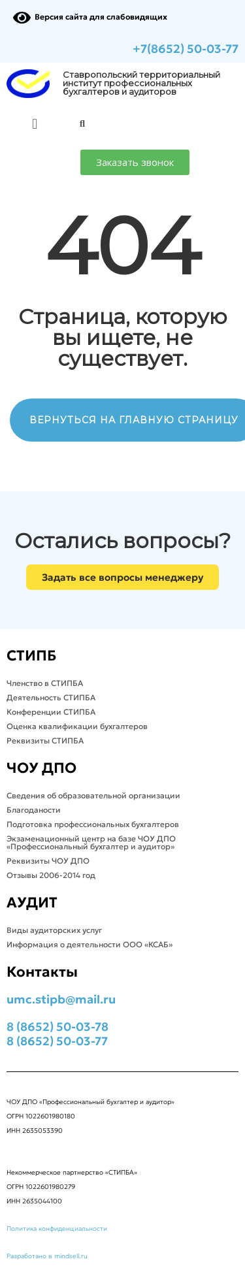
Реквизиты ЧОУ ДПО (48, 861)
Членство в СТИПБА (45, 683)
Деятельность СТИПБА (51, 697)
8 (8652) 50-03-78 (57, 1026)
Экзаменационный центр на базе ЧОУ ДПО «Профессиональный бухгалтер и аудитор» (91, 842)
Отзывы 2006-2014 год (51, 875)
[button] (34, 124)
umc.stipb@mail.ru (61, 999)
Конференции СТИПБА (51, 712)
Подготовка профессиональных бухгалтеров (93, 824)
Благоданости (34, 810)
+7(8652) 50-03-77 (185, 48)
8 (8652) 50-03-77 (57, 1041)
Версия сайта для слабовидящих (90, 17)
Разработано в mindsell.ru (47, 1256)
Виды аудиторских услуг (54, 930)
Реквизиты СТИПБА (45, 740)
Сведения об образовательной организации (93, 795)
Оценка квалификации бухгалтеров (77, 726)
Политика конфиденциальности (57, 1228)
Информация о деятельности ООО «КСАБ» (89, 944)
